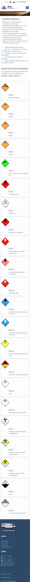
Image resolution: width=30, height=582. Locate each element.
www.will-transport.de (8, 565)
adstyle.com (13, 581)
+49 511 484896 (7, 561)
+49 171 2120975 (7, 559)
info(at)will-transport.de (9, 563)
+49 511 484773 (7, 556)
